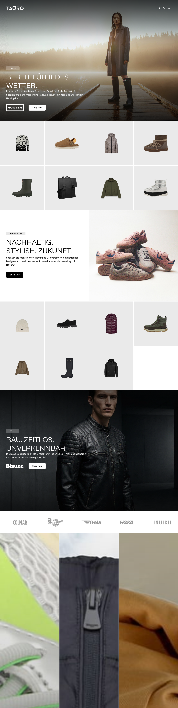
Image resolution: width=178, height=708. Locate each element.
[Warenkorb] (164, 8)
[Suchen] (154, 8)
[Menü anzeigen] (169, 8)
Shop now (37, 107)
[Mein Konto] (159, 8)
